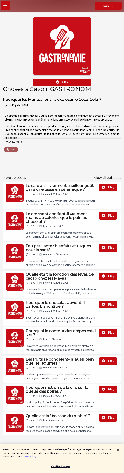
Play (62, 82)
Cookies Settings (60, 468)
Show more (14, 141)
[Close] (118, 452)
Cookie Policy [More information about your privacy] (28, 458)
